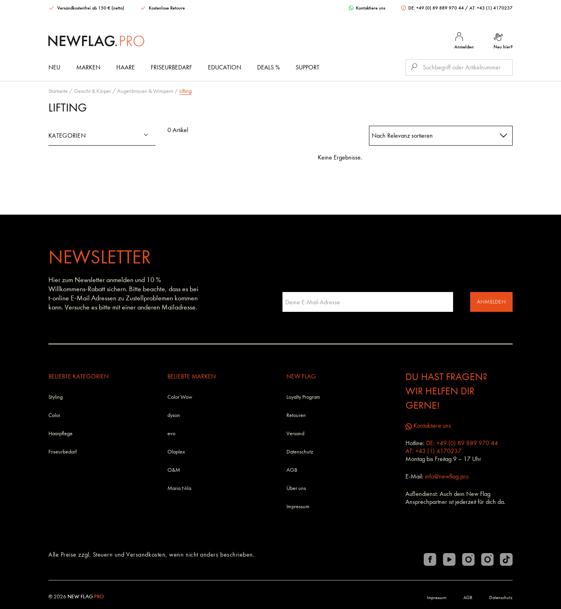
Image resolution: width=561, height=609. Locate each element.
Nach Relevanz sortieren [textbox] (402, 135)
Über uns (296, 488)
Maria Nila (179, 488)
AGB (291, 470)
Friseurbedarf (171, 67)
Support (307, 67)
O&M (173, 470)
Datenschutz (299, 451)
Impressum (297, 506)
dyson (173, 415)
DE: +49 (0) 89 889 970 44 (433, 8)
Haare (125, 67)
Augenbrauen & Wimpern (145, 91)
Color (54, 415)
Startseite (58, 91)
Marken (88, 67)
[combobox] (441, 136)
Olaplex (176, 451)
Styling (55, 397)
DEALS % (268, 67)
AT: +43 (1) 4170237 (491, 8)
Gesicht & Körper (92, 91)
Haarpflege (60, 433)
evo (171, 433)
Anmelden (491, 301)
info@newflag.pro (447, 476)
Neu (54, 67)
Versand (295, 433)
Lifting (185, 91)
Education (224, 67)
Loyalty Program (303, 397)
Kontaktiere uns (367, 8)
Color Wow (179, 397)
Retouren (296, 415)
